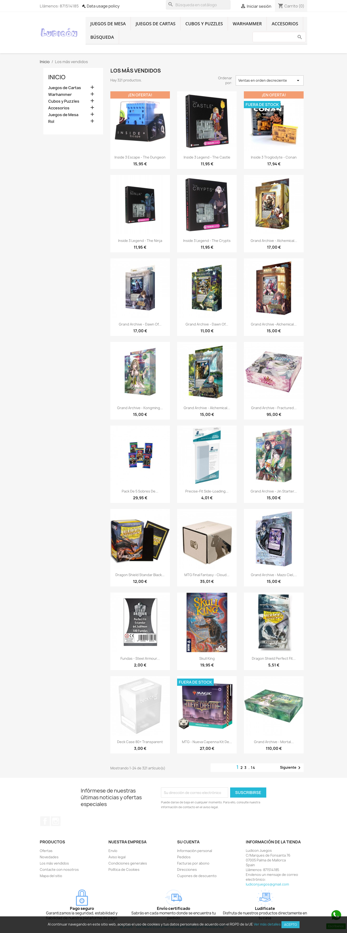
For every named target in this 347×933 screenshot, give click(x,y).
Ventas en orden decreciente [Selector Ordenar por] (269, 80)
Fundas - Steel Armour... (140, 658)
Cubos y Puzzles (204, 24)
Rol (51, 121)
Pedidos (184, 857)
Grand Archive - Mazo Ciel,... (274, 575)
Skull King (207, 658)
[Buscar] (198, 5)
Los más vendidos (54, 863)
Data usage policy (103, 6)
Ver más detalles (267, 924)
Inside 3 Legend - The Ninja (140, 240)
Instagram (55, 821)
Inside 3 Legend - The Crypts (207, 240)
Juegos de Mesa (108, 24)
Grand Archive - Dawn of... (140, 324)
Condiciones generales (127, 863)
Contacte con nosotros (59, 869)
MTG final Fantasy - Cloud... (206, 575)
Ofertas (46, 850)
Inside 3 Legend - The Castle (207, 157)
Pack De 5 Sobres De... (140, 491)
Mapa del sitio (51, 875)
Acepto (290, 924)
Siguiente (291, 768)
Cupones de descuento (197, 875)
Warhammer (247, 24)
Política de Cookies (124, 869)
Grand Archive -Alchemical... (274, 324)
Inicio (57, 77)
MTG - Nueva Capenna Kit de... (207, 742)
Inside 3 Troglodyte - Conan (274, 157)
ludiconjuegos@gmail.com (267, 884)
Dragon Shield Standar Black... (140, 575)
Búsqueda (102, 37)
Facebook (45, 821)
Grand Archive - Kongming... (140, 408)
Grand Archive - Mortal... (274, 742)
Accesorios (285, 24)
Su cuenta (188, 842)
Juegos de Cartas (155, 24)
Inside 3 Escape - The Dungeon (140, 157)
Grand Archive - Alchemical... (274, 240)
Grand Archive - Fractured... (274, 408)
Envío (112, 850)
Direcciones (187, 869)
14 (253, 767)
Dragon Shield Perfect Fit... (274, 658)
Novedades (49, 857)
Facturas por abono (193, 863)
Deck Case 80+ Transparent (140, 742)
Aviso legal (117, 857)
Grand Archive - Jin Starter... (274, 491)
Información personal (194, 850)
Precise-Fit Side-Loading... (206, 491)
